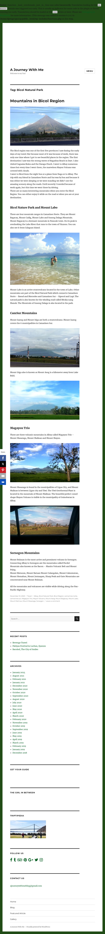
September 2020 (20, 696)
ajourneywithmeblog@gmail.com (26, 886)
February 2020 (19, 719)
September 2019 (20, 729)
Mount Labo (73, 598)
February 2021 (19, 679)
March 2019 (18, 743)
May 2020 (17, 709)
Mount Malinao (16, 601)
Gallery (13, 919)
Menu (90, 71)
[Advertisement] (53, 40)
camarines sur (15, 598)
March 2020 (18, 716)
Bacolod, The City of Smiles (25, 649)
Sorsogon (40, 601)
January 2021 (19, 682)
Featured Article (18, 913)
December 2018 (20, 753)
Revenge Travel (20, 642)
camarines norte (70, 596)
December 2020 (20, 686)
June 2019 (17, 732)
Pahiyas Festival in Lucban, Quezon (29, 646)
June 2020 (17, 706)
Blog (12, 907)
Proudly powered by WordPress (38, 927)
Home (13, 902)
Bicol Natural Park (46, 596)
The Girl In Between (22, 792)
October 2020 (19, 692)
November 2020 (20, 689)
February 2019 (19, 746)
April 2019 (17, 739)
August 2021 (18, 676)
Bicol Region (59, 596)
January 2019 (19, 749)
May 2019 (17, 736)
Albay (36, 596)
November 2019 (20, 722)
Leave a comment (53, 601)
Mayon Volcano (39, 598)
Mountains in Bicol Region (37, 100)
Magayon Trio (27, 598)
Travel (29, 596)
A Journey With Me (27, 70)
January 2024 (19, 672)
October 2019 (19, 726)
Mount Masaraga (29, 601)
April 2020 (17, 712)
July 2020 (17, 702)
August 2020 (18, 699)
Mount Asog (50, 598)
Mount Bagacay (62, 598)
